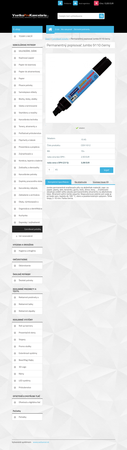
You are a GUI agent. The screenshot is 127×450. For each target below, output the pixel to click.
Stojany (22, 339)
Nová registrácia (82, 3)
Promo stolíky (25, 346)
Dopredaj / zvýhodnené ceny (29, 223)
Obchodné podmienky (82, 29)
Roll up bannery (26, 325)
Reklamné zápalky (27, 311)
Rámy (21, 373)
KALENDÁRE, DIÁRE (28, 51)
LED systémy (25, 380)
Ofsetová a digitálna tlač (29, 402)
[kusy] (50, 169)
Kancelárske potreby (28, 174)
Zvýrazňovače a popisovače (26, 154)
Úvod (47, 38)
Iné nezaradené (26, 236)
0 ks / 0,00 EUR (106, 3)
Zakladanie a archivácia (29, 194)
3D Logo (22, 366)
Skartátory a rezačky (28, 112)
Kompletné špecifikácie (58, 182)
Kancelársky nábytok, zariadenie (28, 188)
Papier (22, 78)
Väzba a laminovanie (28, 105)
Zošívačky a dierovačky (29, 167)
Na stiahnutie (81, 182)
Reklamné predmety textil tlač (61, 36)
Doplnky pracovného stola (30, 181)
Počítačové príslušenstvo (30, 133)
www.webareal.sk (41, 442)
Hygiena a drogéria (27, 250)
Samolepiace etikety (28, 92)
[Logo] (30, 16)
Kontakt (76, 36)
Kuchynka (23, 215)
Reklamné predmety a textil (29, 298)
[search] (101, 16)
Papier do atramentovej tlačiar (29, 72)
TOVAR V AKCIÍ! (26, 36)
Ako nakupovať (66, 29)
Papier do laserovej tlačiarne (27, 65)
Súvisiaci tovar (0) (100, 182)
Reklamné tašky (26, 304)
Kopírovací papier (26, 57)
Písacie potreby (26, 85)
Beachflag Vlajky (26, 360)
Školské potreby (26, 280)
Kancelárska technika (28, 119)
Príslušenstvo (25, 387)
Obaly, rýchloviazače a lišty (29, 202)
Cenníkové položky (32, 229)
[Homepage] (50, 29)
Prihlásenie (62, 3)
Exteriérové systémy (28, 353)
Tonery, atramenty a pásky (28, 127)
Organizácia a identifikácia (30, 208)
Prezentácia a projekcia (29, 146)
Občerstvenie (25, 265)
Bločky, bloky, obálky (28, 99)
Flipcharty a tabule (27, 140)
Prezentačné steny (27, 332)
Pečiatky (22, 417)
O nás (57, 29)
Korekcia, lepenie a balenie (30, 160)
